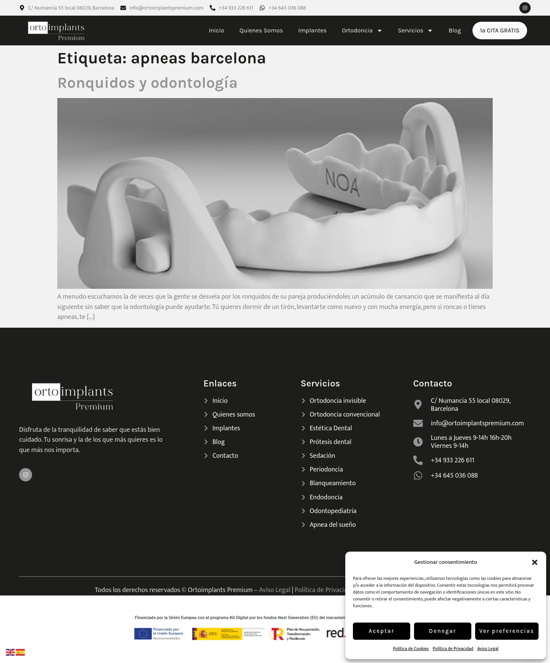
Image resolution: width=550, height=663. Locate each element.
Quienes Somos (261, 30)
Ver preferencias (506, 631)
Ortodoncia (362, 30)
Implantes (312, 30)
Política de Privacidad (453, 648)
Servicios (416, 30)
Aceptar (381, 631)
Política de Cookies (411, 648)
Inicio (216, 30)
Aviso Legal (487, 648)
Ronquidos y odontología (147, 83)
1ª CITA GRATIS (499, 30)
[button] (535, 562)
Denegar (442, 631)
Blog (454, 30)
